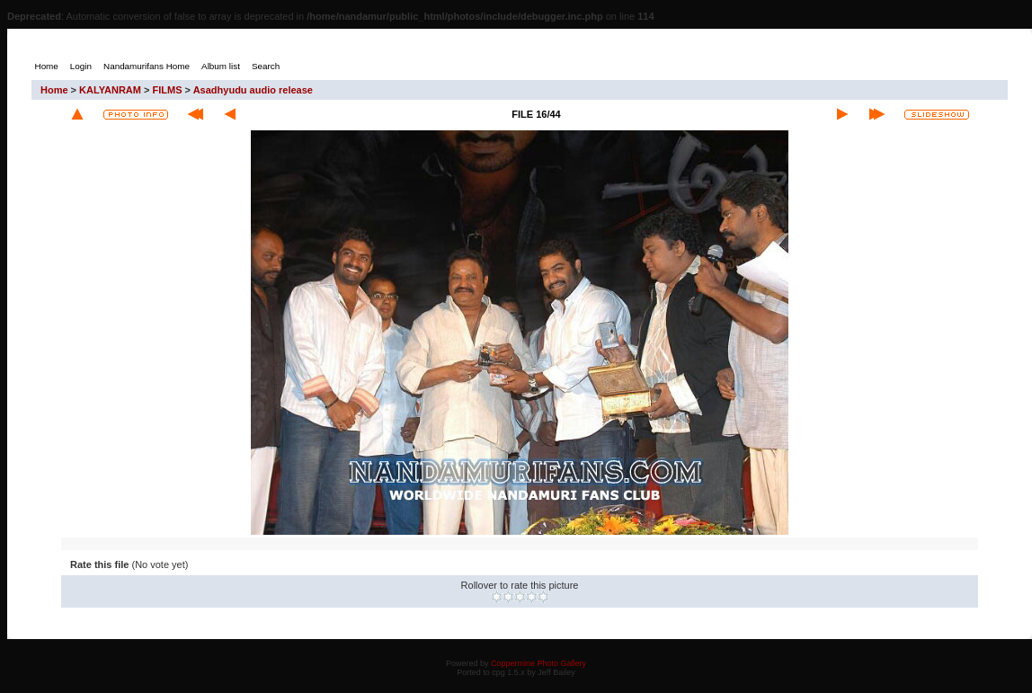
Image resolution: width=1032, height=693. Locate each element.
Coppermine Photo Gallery (538, 663)
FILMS (167, 89)
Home (54, 89)
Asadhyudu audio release (253, 89)
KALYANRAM (110, 89)
